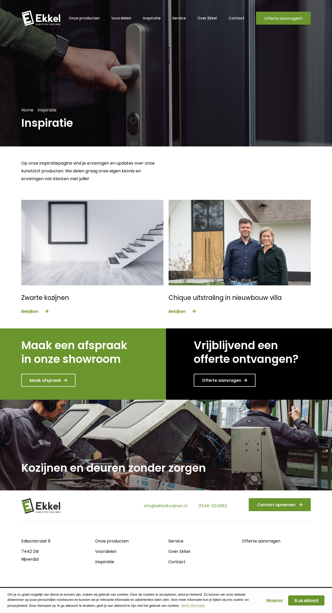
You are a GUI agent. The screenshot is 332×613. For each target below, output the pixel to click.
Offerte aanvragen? (283, 18)
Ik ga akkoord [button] (306, 600)
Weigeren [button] (274, 600)
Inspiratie (152, 18)
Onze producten (84, 18)
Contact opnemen (279, 505)
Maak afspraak (48, 380)
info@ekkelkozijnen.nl (165, 506)
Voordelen (121, 18)
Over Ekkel (207, 18)
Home (27, 110)
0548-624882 (213, 506)
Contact (236, 18)
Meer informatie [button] (193, 605)
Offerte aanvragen (224, 380)
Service (179, 18)
